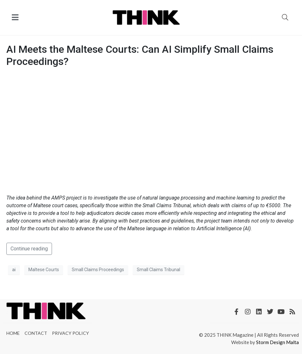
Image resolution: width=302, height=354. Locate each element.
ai (14, 269)
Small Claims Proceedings (98, 269)
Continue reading (29, 249)
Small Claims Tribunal (158, 269)
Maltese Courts (43, 269)
